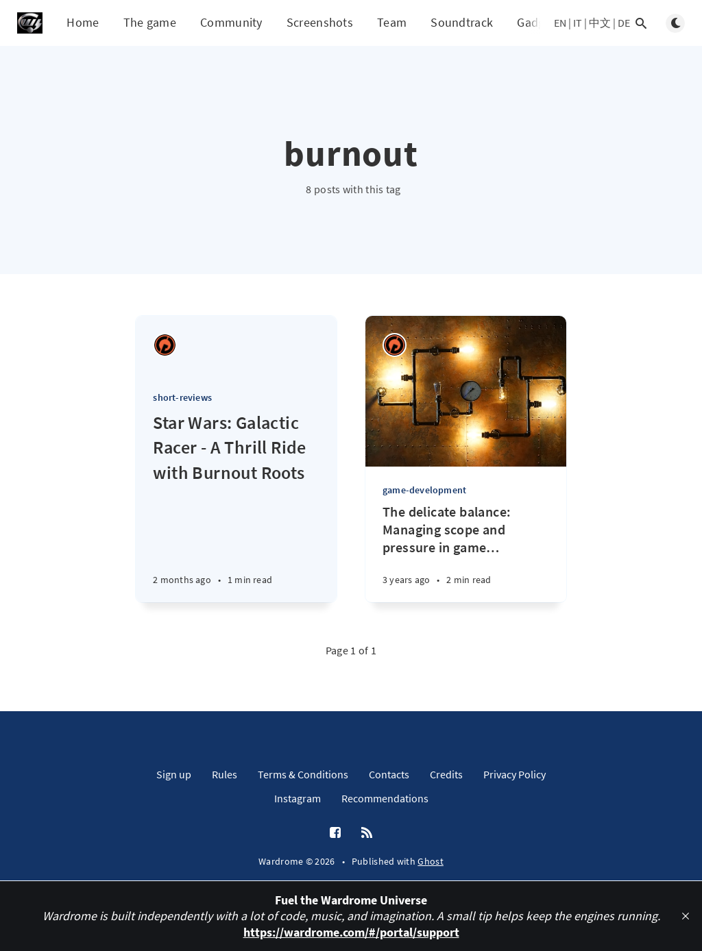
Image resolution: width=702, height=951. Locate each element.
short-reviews (182, 397)
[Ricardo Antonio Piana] (165, 345)
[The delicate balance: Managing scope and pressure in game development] (465, 552)
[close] (686, 916)
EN (560, 22)
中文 (600, 22)
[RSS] (366, 833)
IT (577, 22)
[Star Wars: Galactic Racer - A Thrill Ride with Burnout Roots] (236, 506)
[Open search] (641, 23)
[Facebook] (335, 833)
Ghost (430, 861)
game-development (424, 490)
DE (624, 22)
